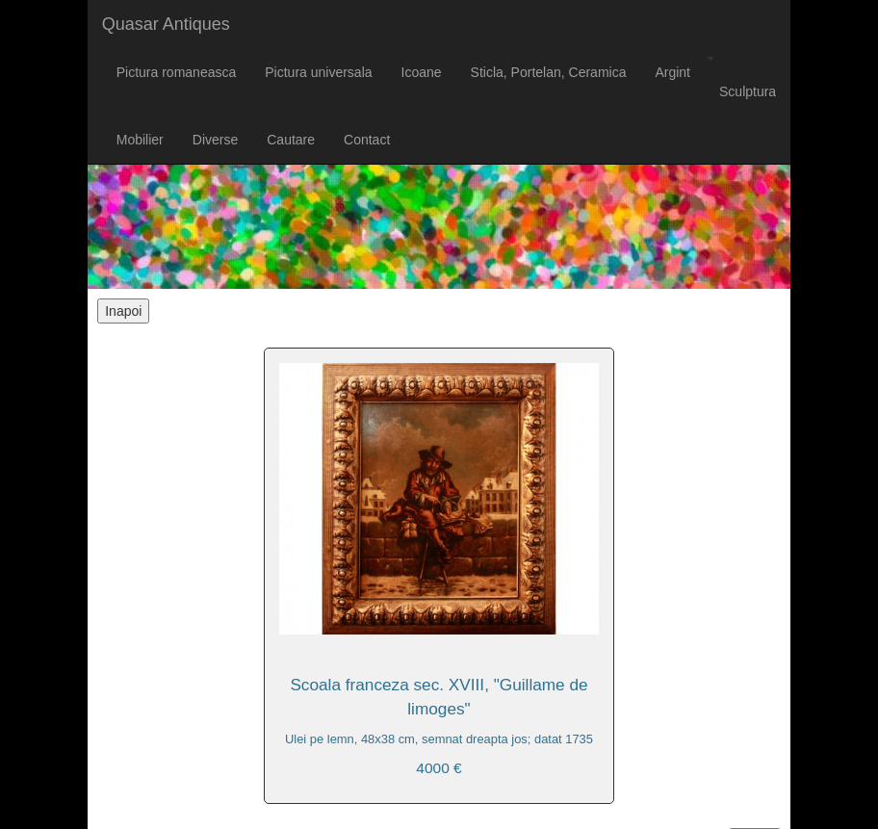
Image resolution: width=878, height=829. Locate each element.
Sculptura (747, 91)
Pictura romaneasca (176, 72)
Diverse (215, 139)
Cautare (291, 139)
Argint (672, 72)
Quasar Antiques (166, 24)
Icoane (421, 72)
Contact (367, 139)
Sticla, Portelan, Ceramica (549, 72)
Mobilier (140, 139)
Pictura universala (318, 72)
